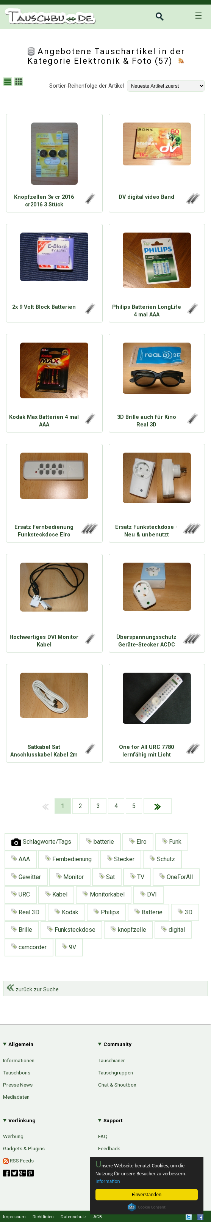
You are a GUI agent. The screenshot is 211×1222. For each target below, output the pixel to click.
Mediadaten (16, 1097)
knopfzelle (128, 929)
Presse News (18, 1085)
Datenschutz (73, 1216)
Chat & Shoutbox (117, 1085)
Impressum (14, 1216)
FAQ (103, 1136)
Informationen (18, 1060)
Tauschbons (16, 1072)
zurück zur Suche (32, 989)
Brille (21, 929)
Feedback (109, 1148)
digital (173, 929)
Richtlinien (43, 1216)
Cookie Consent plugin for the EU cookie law (147, 1207)
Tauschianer (111, 1060)
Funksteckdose (71, 929)
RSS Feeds (18, 1161)
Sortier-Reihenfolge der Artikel (86, 86)
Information (107, 1181)
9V (69, 947)
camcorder (29, 947)
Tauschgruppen (115, 1072)
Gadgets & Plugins (24, 1148)
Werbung (13, 1136)
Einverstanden (146, 1194)
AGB (97, 1216)
